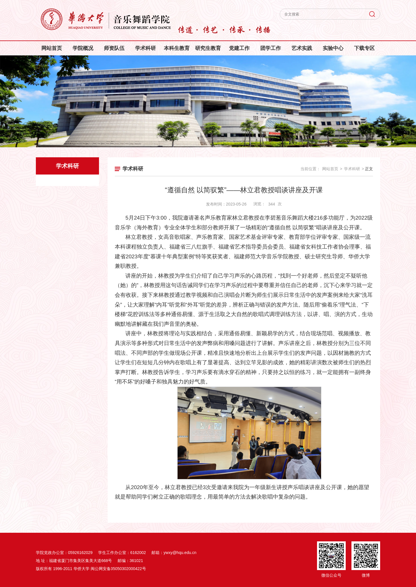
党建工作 (239, 48)
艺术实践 (301, 48)
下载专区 (364, 48)
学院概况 (83, 48)
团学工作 (270, 48)
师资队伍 (114, 48)
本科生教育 (177, 48)
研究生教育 (208, 48)
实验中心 (333, 48)
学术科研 (145, 48)
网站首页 (51, 48)
